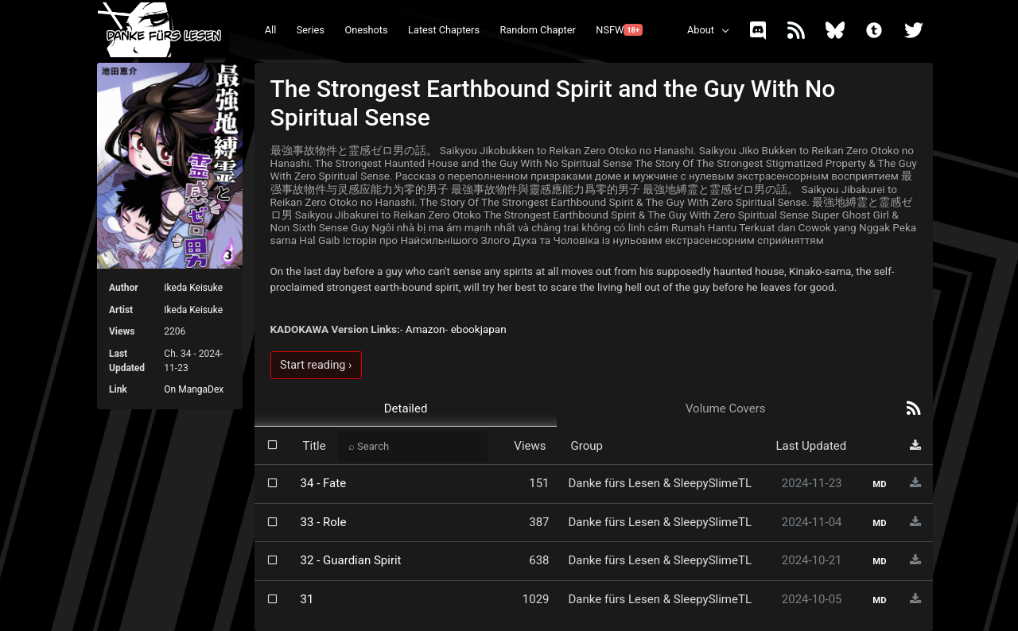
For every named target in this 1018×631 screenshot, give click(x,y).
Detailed (406, 408)
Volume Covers (726, 408)
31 (307, 599)
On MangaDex (193, 389)
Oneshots (365, 30)
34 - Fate (324, 483)
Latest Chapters (444, 30)
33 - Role (324, 522)
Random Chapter (537, 30)
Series (310, 30)
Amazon (425, 329)
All (271, 30)
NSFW (619, 30)
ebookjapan (479, 329)
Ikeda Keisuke (193, 287)
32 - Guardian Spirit (351, 560)
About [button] (700, 30)
